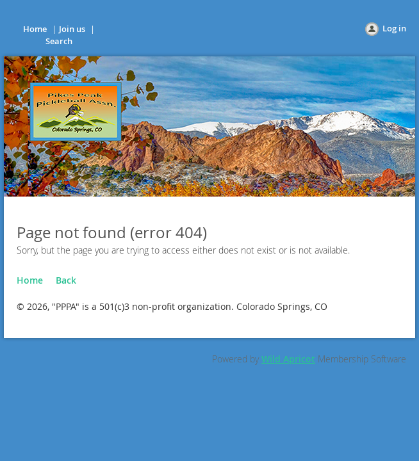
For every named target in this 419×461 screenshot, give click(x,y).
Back (66, 280)
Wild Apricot (288, 359)
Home (35, 29)
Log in (394, 28)
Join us (72, 29)
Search (58, 41)
